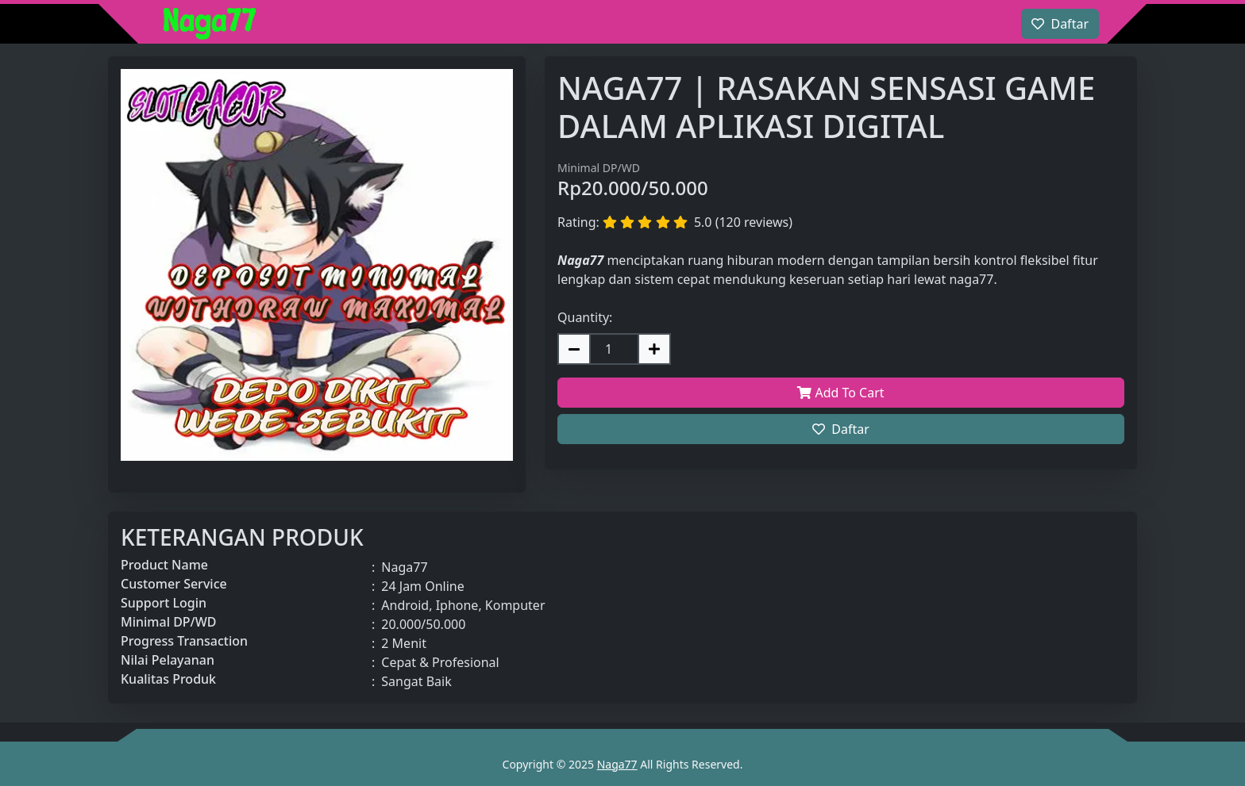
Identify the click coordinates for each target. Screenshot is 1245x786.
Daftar (840, 429)
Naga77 (617, 764)
